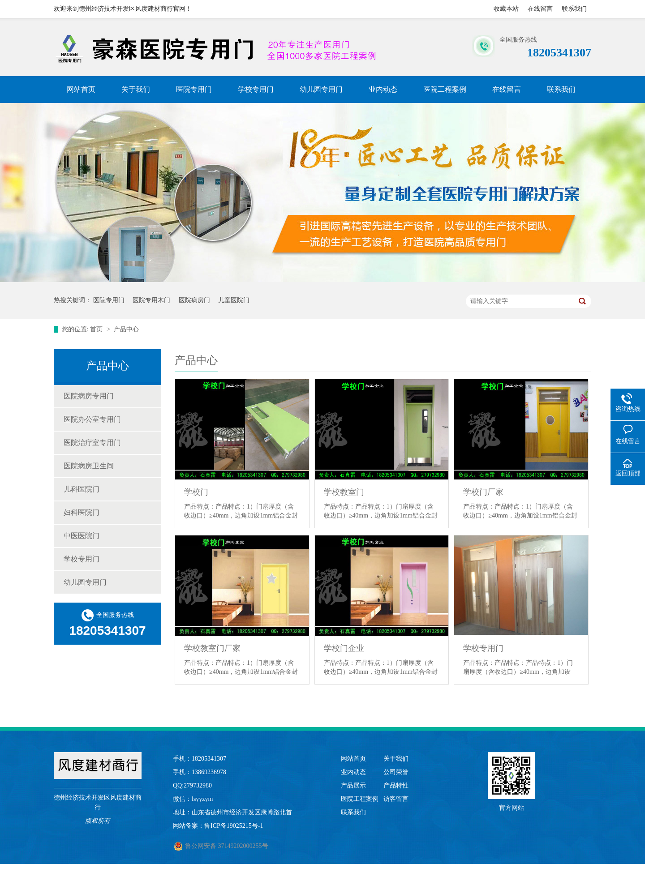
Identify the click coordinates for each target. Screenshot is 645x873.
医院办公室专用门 (92, 419)
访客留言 (395, 799)
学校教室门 (344, 492)
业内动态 (383, 89)
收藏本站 (506, 8)
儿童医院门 (233, 300)
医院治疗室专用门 (92, 442)
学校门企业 (344, 648)
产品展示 (353, 785)
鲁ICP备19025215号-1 (233, 825)
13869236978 (209, 772)
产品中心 (126, 329)
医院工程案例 (444, 89)
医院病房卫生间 (89, 466)
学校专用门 (256, 89)
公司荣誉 (395, 772)
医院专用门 (194, 89)
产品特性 (395, 785)
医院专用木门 (151, 300)
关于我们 (135, 89)
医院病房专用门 (89, 396)
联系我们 (574, 8)
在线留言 (540, 8)
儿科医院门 (81, 489)
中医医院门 (81, 535)
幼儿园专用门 (321, 89)
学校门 (196, 492)
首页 (97, 329)
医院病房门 (194, 300)
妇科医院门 (81, 512)
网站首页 (81, 89)
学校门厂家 (483, 492)
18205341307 (209, 758)
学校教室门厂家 (212, 648)
